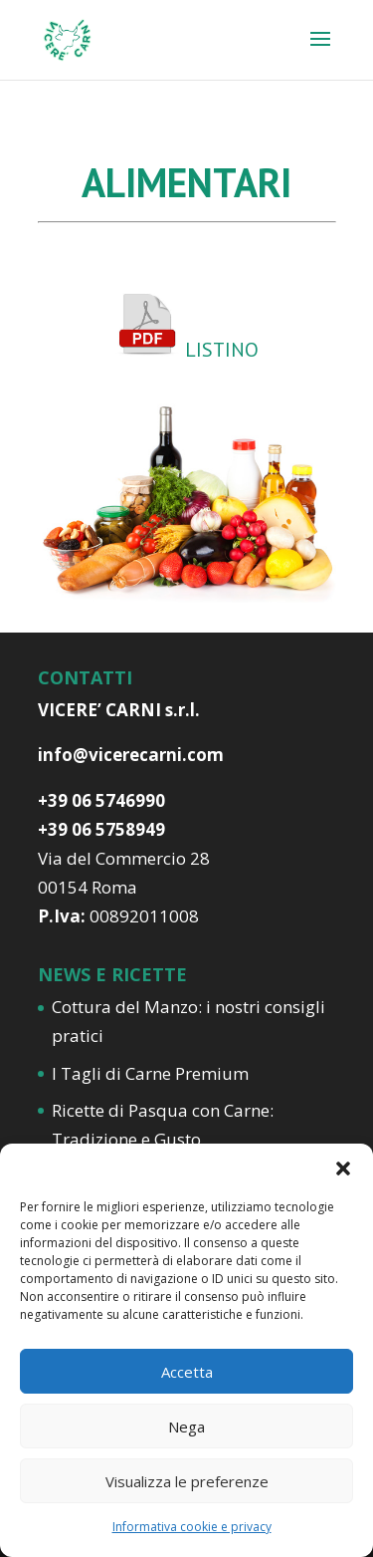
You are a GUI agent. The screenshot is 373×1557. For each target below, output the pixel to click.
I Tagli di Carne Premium (150, 1073)
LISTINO (219, 350)
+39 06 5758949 (101, 829)
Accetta (187, 1372)
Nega (186, 1426)
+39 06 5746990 (101, 800)
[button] (343, 1168)
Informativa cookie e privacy (192, 1526)
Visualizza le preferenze (187, 1481)
